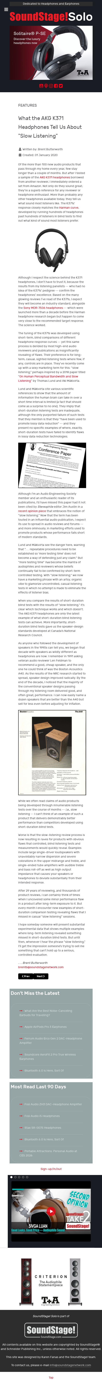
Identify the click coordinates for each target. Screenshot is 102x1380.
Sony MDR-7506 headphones (43, 308)
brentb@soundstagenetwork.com (41, 967)
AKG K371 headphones (55, 177)
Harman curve (68, 208)
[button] (11, 1177)
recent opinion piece (32, 511)
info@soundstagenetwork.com (70, 1365)
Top (51, 1377)
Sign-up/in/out (51, 1169)
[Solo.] (51, 17)
